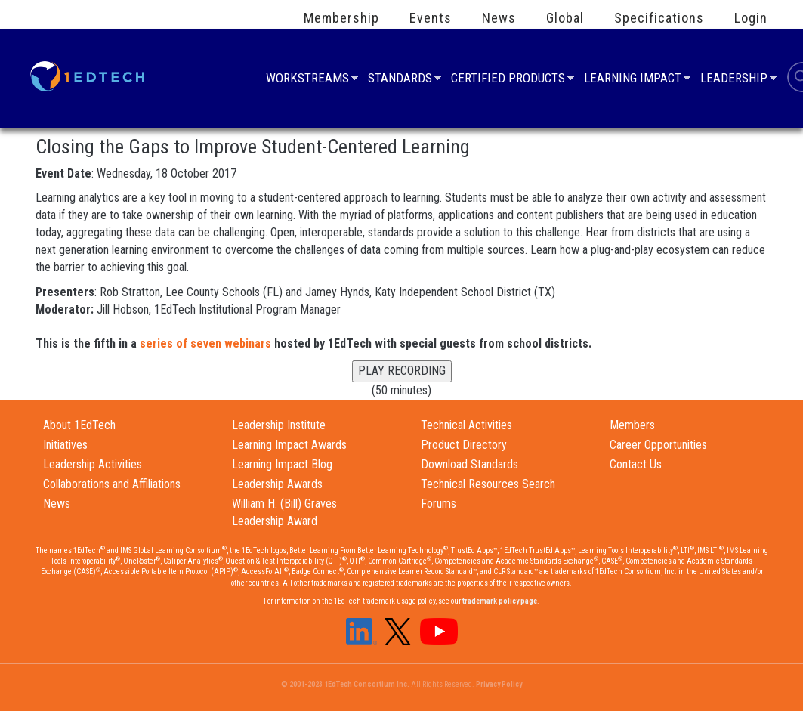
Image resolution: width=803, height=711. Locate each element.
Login (750, 18)
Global (565, 18)
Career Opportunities (658, 444)
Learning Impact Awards (289, 444)
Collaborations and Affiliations (112, 484)
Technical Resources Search (488, 484)
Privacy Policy (499, 684)
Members (632, 425)
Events (430, 18)
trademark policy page (499, 601)
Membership (341, 18)
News (499, 18)
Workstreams (307, 80)
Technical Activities (466, 425)
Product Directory (464, 444)
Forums (438, 503)
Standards (400, 80)
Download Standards (469, 464)
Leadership (733, 80)
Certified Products (508, 80)
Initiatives (65, 444)
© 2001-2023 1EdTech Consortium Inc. (345, 684)
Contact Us (636, 464)
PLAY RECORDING (402, 370)
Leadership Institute (279, 425)
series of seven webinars (205, 343)
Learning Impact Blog (282, 464)
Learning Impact (632, 80)
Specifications (659, 18)
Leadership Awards (277, 484)
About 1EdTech (79, 425)
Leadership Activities (92, 464)
